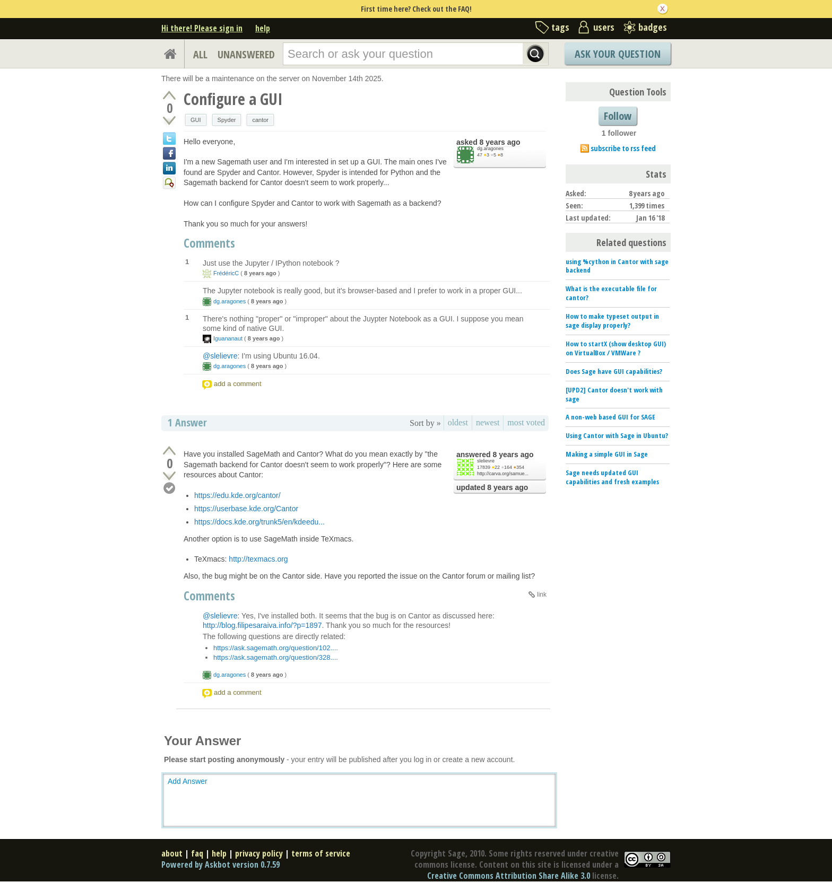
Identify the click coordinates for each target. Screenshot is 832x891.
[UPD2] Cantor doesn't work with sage (614, 394)
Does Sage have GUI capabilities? (614, 371)
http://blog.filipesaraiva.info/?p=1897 (262, 625)
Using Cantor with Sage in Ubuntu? (617, 435)
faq (197, 853)
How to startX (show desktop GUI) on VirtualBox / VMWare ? (616, 348)
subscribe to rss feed (623, 148)
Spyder (227, 120)
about (172, 853)
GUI (195, 120)
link (542, 594)
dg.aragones (490, 148)
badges (652, 27)
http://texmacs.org (258, 559)
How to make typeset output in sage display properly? (612, 320)
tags (560, 27)
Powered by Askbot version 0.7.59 (220, 864)
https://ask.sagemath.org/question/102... (274, 648)
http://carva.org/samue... (502, 473)
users (603, 27)
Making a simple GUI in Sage (607, 454)
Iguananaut (227, 338)
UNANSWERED (246, 54)
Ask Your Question (618, 54)
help (262, 28)
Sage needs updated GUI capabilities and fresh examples (612, 477)
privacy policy (259, 853)
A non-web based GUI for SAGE (610, 417)
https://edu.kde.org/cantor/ (237, 495)
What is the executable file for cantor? (611, 293)
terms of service (320, 853)
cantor (260, 120)
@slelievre (220, 356)
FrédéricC (226, 273)
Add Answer (187, 781)
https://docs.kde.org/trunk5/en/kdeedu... (259, 522)
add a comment (238, 384)
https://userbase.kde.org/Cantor (246, 508)
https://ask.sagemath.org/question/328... (274, 657)
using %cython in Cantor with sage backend (617, 266)
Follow (617, 116)
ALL (200, 54)
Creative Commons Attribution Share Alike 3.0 (508, 875)
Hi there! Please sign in (201, 28)
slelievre (486, 461)
